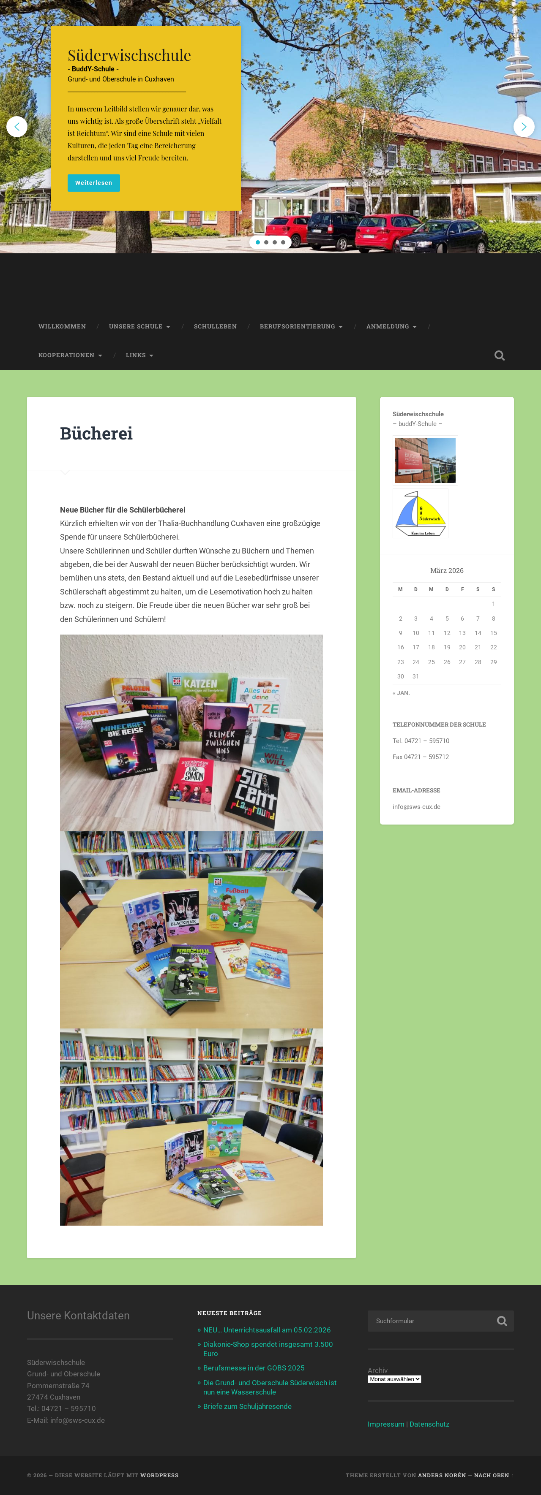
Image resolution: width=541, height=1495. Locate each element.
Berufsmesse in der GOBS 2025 (254, 1368)
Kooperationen (66, 355)
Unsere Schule (136, 326)
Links (136, 355)
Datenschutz (429, 1424)
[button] (270, 126)
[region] (270, 126)
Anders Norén (442, 1475)
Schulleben (215, 326)
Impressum (386, 1424)
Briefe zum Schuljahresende (247, 1406)
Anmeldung (387, 326)
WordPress (159, 1475)
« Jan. (401, 692)
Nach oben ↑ (494, 1475)
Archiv (378, 1370)
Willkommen (62, 326)
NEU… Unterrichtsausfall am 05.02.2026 (267, 1330)
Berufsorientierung (297, 326)
